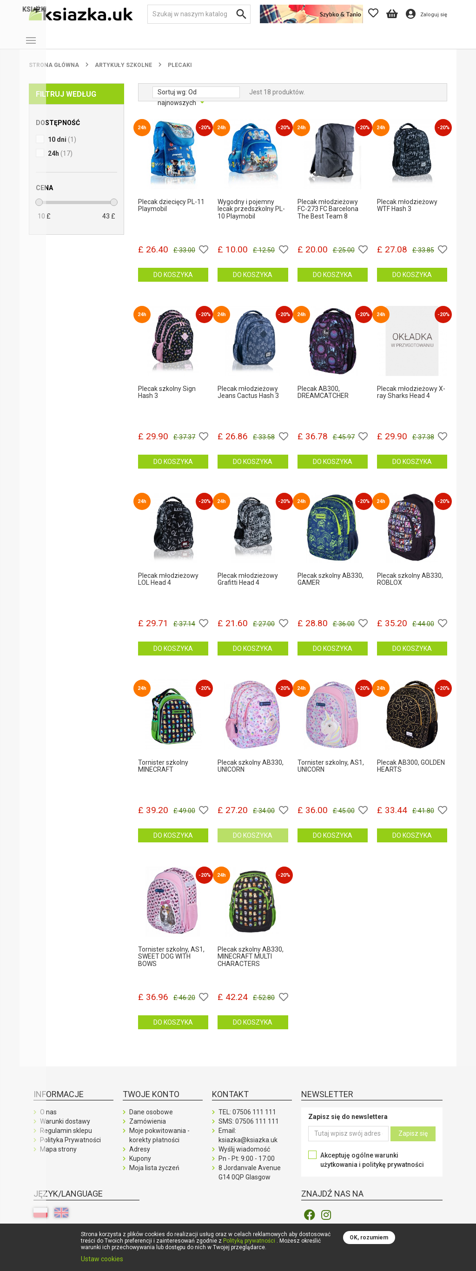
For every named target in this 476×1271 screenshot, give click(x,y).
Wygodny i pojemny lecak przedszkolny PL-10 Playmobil (251, 216)
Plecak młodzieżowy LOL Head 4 (168, 587)
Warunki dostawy (65, 1128)
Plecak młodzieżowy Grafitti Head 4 (248, 587)
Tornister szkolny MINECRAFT (163, 774)
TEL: (247, 1119)
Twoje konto (151, 1101)
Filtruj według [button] (66, 101)
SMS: (248, 1128)
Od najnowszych (178, 101)
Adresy (139, 1156)
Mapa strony (58, 1156)
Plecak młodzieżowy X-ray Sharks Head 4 (411, 400)
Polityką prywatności (249, 1241)
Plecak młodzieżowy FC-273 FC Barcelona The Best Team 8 (328, 216)
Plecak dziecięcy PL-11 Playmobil (171, 213)
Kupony (140, 1166)
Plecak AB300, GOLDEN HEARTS (411, 774)
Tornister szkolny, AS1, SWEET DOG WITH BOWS (171, 964)
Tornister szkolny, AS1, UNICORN (331, 774)
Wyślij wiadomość (244, 1156)
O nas (48, 1119)
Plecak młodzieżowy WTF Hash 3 (407, 213)
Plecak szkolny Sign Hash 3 (167, 400)
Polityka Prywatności (70, 1147)
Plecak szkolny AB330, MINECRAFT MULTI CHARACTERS (251, 964)
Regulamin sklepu (66, 1138)
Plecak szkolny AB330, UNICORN (251, 774)
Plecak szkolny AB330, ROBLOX (410, 587)
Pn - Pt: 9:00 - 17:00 (246, 1166)
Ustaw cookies (102, 1259)
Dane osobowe (151, 1119)
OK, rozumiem (369, 1237)
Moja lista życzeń (154, 1175)
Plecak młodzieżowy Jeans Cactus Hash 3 (248, 400)
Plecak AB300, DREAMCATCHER (323, 400)
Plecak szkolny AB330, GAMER (331, 587)
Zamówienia (147, 1128)
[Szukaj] (199, 14)
